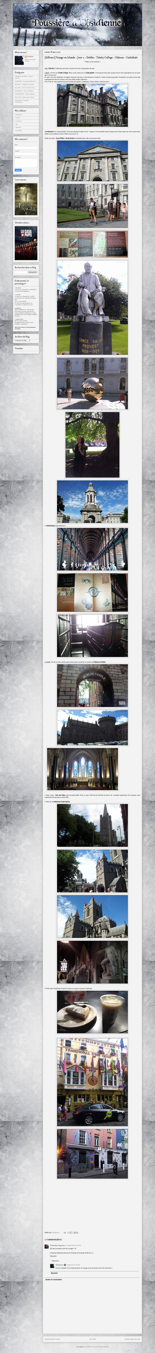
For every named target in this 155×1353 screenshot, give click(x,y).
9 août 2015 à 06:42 (73, 1265)
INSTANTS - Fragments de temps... (25, 84)
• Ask (16, 124)
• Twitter (17, 118)
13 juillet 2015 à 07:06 (73, 1245)
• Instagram (18, 114)
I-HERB (18, 294)
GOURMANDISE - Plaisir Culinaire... (25, 94)
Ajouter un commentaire (53, 1279)
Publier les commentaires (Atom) (97, 1347)
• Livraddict (18, 130)
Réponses (55, 1261)
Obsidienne (59, 1265)
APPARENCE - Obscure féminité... (24, 91)
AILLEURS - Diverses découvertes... (25, 88)
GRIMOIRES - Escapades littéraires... (25, 81)
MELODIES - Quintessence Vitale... (25, 97)
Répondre (53, 1256)
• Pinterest (18, 127)
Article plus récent (52, 1339)
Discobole (18, 288)
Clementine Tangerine (57, 1245)
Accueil (92, 1339)
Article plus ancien (132, 1339)
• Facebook (18, 121)
